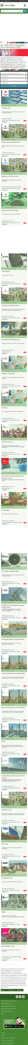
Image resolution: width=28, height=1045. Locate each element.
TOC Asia (5, 844)
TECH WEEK (6, 271)
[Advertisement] (13, 27)
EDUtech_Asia (6, 810)
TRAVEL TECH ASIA (8, 374)
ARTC (3, 742)
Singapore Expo (6, 352)
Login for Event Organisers (7, 1043)
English (24, 1)
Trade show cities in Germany (8, 1006)
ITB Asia (4, 408)
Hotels (2, 1014)
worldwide (11, 990)
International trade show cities (8, 1008)
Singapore (19, 990)
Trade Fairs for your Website (8, 1038)
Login (2, 1)
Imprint (3, 1035)
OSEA (4, 912)
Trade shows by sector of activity (9, 1001)
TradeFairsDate (8, 5)
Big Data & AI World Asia (10, 176)
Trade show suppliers (6, 1011)
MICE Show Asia (7, 442)
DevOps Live (6, 108)
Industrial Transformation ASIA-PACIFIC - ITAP (13, 477)
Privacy (2, 1032)
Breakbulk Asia (7, 878)
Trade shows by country (7, 1003)
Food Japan (6, 510)
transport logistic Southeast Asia (13, 639)
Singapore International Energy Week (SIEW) (13, 606)
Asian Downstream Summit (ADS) (13, 673)
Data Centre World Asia (10, 210)
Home (3, 990)
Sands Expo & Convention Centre (11, 120)
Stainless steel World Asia (10, 340)
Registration (7, 1)
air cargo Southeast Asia (10, 571)
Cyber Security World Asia (11, 142)
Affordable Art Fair (8, 946)
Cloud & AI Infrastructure (10, 305)
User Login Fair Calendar (7, 1040)
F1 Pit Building (6, 958)
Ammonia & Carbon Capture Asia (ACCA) (13, 777)
